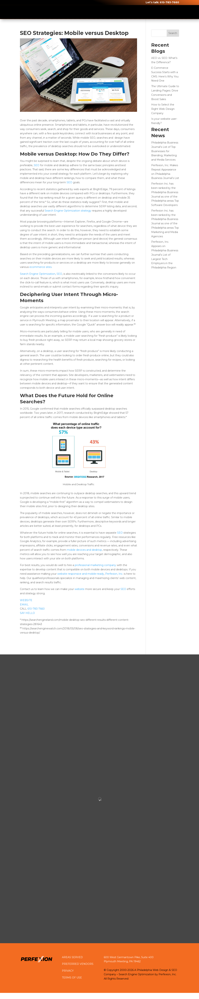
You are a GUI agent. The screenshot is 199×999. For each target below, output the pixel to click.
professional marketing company (95, 565)
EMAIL (24, 604)
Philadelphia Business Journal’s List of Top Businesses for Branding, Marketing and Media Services (164, 151)
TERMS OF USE (72, 977)
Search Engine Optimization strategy (68, 210)
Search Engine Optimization (37, 273)
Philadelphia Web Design (152, 970)
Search (172, 33)
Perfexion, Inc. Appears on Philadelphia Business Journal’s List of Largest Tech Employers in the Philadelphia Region (164, 254)
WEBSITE (26, 600)
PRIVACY (68, 970)
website (79, 589)
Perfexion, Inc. (114, 573)
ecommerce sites (40, 267)
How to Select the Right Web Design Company (163, 109)
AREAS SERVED (72, 957)
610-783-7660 (169, 2)
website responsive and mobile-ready (80, 573)
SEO (36, 165)
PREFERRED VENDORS (77, 964)
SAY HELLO (27, 613)
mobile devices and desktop (84, 549)
